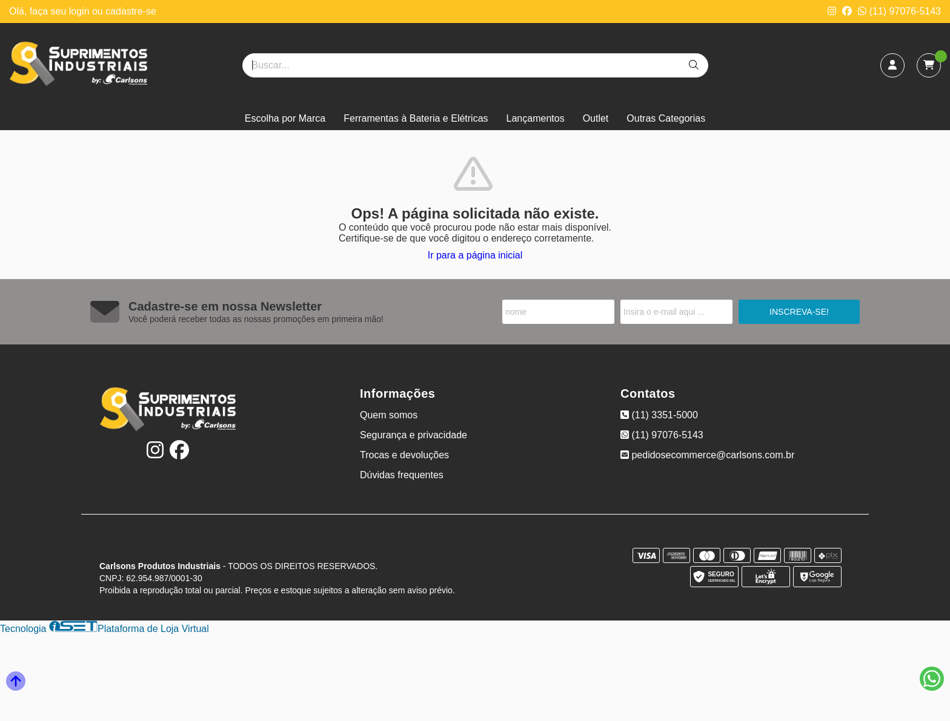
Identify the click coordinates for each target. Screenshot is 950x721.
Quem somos (388, 415)
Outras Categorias (665, 118)
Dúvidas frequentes (401, 475)
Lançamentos (536, 118)
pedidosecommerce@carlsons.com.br (707, 455)
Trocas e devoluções (404, 455)
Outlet (596, 118)
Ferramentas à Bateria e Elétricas (416, 118)
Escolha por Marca (285, 118)
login (80, 11)
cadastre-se (130, 11)
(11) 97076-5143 (899, 11)
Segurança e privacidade (413, 435)
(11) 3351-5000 (659, 415)
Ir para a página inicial (475, 255)
